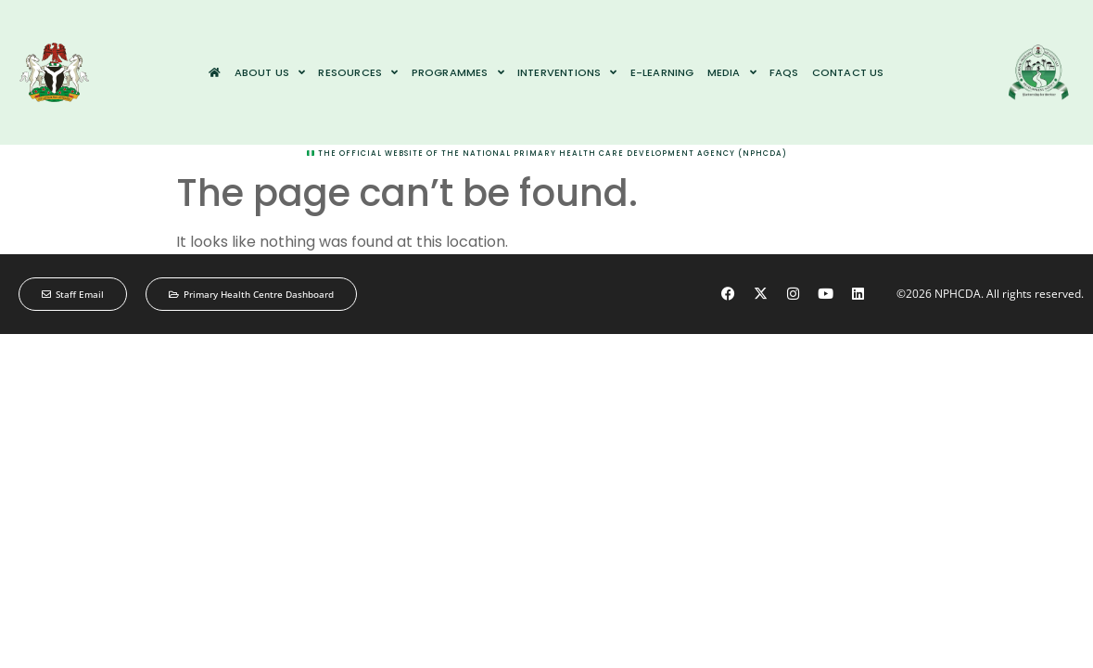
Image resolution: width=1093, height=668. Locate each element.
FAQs (784, 72)
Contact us (848, 72)
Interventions (567, 72)
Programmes (458, 72)
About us (270, 72)
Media (731, 72)
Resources (358, 72)
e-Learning (662, 72)
